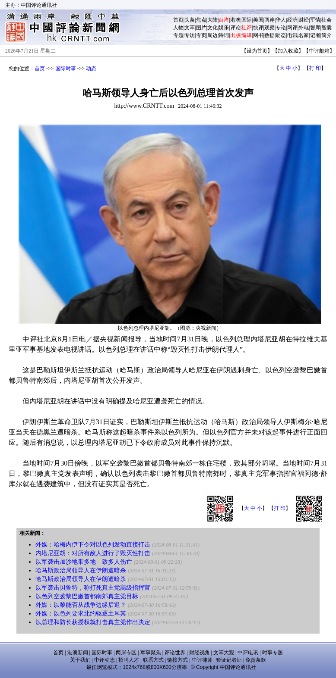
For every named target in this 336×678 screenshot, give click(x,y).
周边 (212, 35)
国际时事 (65, 69)
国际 (246, 20)
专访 (189, 35)
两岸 (269, 20)
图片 (201, 28)
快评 (258, 28)
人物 (178, 28)
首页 (178, 20)
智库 (315, 28)
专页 (201, 35)
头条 (189, 20)
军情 (315, 20)
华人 (281, 20)
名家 (303, 35)
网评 (292, 28)
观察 (269, 28)
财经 (303, 20)
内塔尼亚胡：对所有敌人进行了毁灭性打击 (92, 553)
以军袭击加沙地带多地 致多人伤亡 (83, 562)
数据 (269, 35)
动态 (281, 35)
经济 (292, 20)
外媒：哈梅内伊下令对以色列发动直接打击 (92, 544)
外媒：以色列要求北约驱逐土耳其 (80, 613)
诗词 (224, 35)
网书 (258, 35)
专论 (281, 28)
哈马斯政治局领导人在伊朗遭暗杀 (80, 570)
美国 (258, 20)
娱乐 (224, 28)
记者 (315, 35)
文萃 (189, 28)
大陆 (212, 20)
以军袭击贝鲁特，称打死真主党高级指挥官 (92, 587)
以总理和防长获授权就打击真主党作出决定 (92, 622)
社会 (326, 20)
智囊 (326, 28)
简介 (326, 35)
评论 (235, 28)
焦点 (201, 20)
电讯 (292, 35)
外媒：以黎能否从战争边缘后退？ (80, 605)
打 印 (315, 68)
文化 (212, 28)
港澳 (235, 20)
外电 (303, 28)
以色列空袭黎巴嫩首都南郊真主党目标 (86, 596)
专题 (178, 35)
